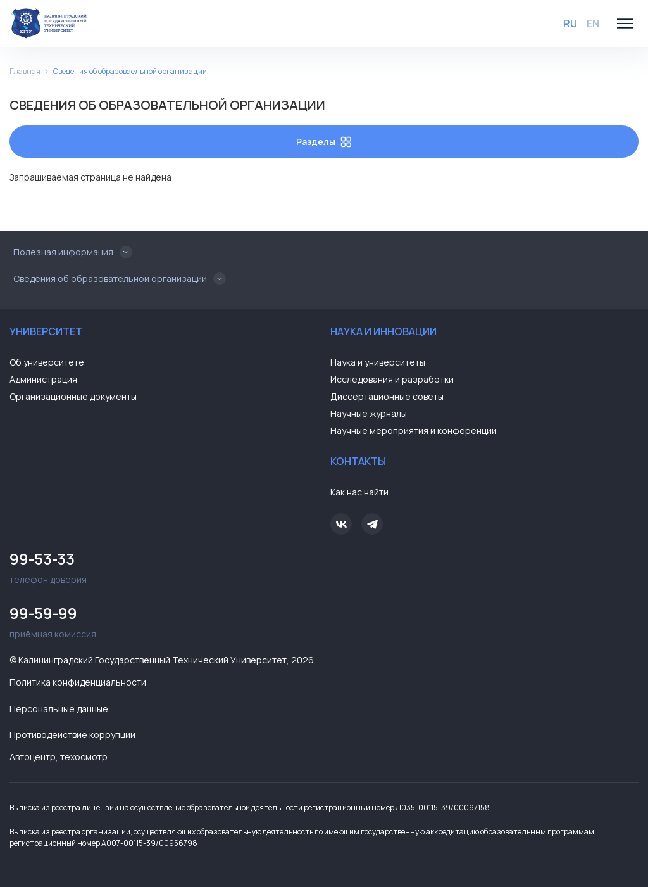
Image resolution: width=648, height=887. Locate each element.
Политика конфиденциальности (77, 682)
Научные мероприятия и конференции (413, 430)
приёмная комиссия (163, 621)
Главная (24, 71)
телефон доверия (163, 566)
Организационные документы (73, 396)
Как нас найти (359, 492)
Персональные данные (58, 709)
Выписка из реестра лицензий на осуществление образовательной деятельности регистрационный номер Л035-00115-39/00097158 (249, 807)
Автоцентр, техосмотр (58, 757)
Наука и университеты (377, 362)
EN (593, 23)
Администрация (43, 379)
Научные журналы (368, 413)
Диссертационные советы (387, 396)
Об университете (46, 362)
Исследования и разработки (392, 379)
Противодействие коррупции (72, 735)
